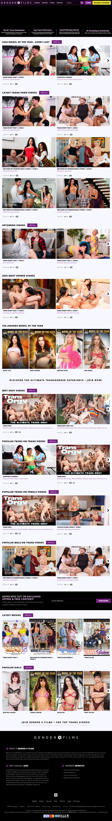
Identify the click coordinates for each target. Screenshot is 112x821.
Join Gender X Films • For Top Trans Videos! (56, 722)
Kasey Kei (60, 263)
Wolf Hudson (13, 428)
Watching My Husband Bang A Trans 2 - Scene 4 (20, 169)
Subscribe (103, 601)
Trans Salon (89, 657)
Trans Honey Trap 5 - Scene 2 (13, 77)
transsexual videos (11, 755)
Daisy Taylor (89, 712)
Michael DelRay (22, 428)
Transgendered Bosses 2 (41, 778)
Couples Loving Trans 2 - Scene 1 (69, 527)
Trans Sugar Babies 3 (65, 657)
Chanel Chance (77, 79)
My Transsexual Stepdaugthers (23, 778)
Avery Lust (6, 79)
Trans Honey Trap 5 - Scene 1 (67, 128)
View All (56, 42)
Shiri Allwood (85, 428)
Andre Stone (6, 212)
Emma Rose (13, 757)
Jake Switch (60, 171)
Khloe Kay (60, 313)
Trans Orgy (7, 426)
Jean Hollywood (9, 712)
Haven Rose (14, 171)
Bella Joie (21, 313)
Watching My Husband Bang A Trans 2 (41, 658)
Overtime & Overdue (64, 77)
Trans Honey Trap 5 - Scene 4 (67, 261)
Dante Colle (77, 428)
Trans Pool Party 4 (37, 776)
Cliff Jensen (6, 171)
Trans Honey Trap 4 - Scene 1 (67, 311)
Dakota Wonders (15, 79)
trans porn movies (25, 755)
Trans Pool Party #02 (65, 426)
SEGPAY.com (72, 812)
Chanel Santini (35, 712)
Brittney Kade (62, 370)
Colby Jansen (100, 428)
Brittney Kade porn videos (37, 757)
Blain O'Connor (74, 313)
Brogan (76, 130)
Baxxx (68, 212)
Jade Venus (88, 370)
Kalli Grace (10, 263)
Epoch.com (14, 812)
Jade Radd (74, 263)
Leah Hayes (69, 130)
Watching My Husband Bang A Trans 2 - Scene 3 (74, 169)
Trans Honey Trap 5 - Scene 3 (13, 261)
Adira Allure (60, 529)
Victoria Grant (68, 79)
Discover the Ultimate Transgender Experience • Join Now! (56, 380)
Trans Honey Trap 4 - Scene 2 (13, 311)
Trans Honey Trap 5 (10, 657)
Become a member (101, 3)
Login (88, 3)
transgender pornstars (84, 755)
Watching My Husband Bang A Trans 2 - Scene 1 (74, 210)
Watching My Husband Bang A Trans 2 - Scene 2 (20, 210)
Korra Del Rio (61, 428)
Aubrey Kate (69, 428)
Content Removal (103, 812)
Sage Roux (67, 263)
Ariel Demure (61, 212)
